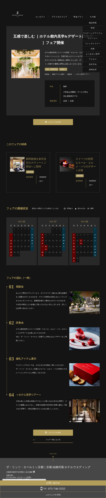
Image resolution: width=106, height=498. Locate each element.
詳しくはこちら (25, 491)
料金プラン (78, 17)
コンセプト (40, 17)
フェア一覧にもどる (53, 439)
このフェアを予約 (53, 122)
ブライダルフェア (59, 17)
